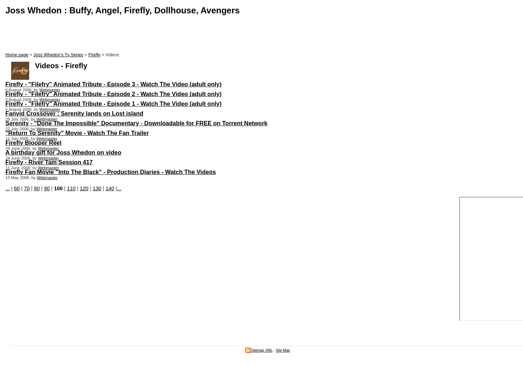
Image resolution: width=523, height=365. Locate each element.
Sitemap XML (258, 350)
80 (37, 188)
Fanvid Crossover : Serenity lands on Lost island (74, 113)
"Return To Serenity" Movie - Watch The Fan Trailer (77, 133)
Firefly (94, 54)
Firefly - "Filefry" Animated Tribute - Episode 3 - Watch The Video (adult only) (113, 84)
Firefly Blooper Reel (33, 142)
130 (97, 188)
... (7, 188)
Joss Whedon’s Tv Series (58, 54)
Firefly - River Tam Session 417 (49, 162)
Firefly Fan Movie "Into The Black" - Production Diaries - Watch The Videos (110, 172)
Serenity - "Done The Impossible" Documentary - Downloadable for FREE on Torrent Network (136, 123)
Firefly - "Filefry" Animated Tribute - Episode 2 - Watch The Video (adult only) (113, 94)
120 (84, 188)
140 (110, 188)
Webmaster (49, 90)
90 (47, 188)
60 (17, 188)
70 (27, 188)
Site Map (283, 350)
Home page (16, 54)
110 (71, 188)
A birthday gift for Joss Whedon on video (63, 152)
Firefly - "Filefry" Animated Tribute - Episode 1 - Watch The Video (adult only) (113, 103)
